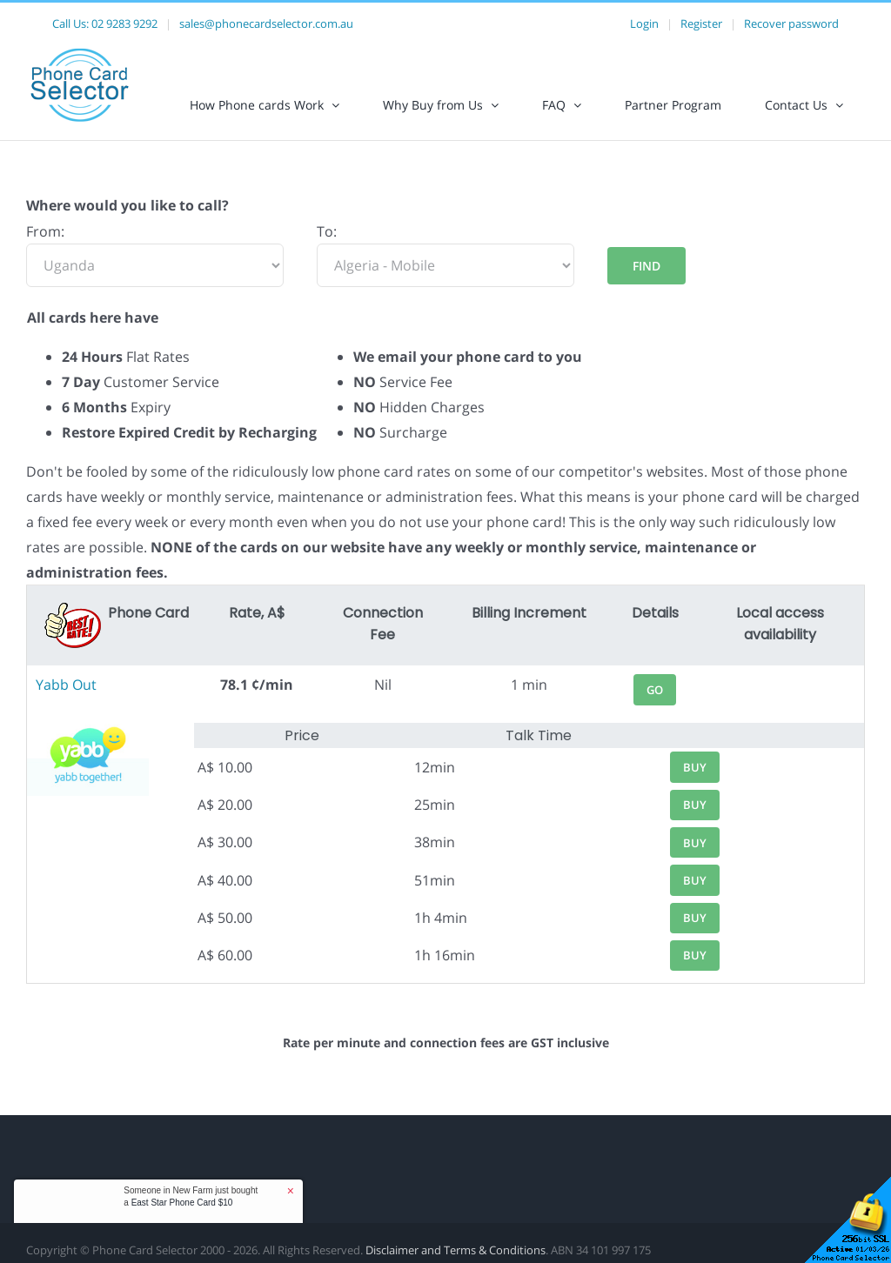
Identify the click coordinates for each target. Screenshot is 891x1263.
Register (701, 23)
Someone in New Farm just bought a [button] (191, 1196)
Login (644, 23)
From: (45, 231)
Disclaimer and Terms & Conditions (455, 1250)
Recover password (791, 23)
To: (327, 231)
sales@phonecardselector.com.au (266, 23)
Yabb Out (66, 684)
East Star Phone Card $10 (182, 1202)
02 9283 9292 (124, 23)
